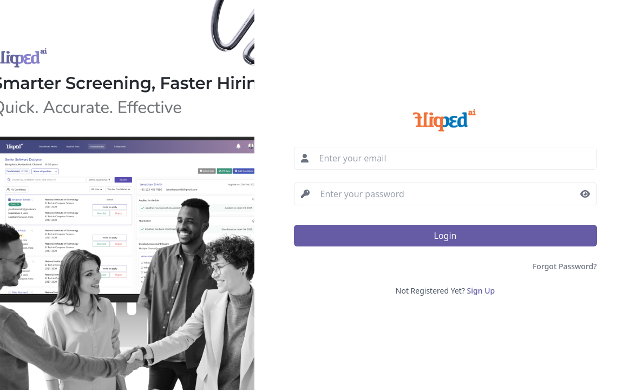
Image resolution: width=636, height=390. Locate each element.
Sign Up (481, 290)
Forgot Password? (565, 266)
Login (445, 236)
